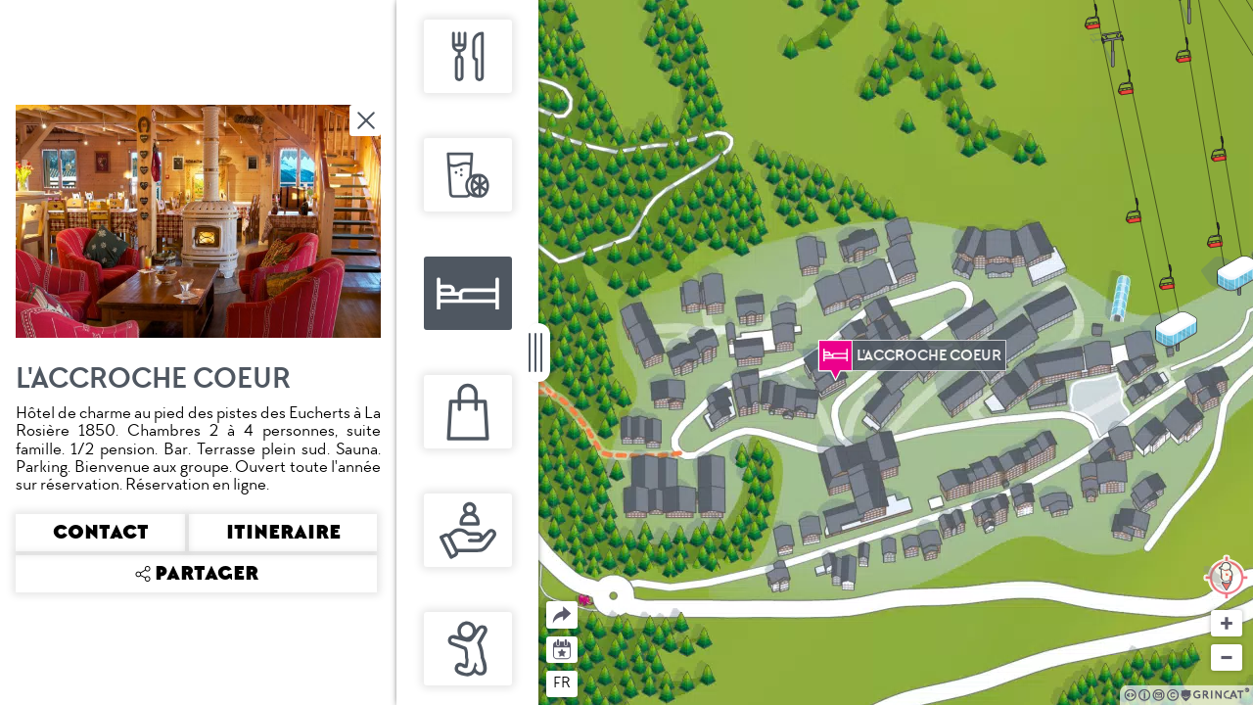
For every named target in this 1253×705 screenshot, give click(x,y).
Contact (101, 532)
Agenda (562, 647)
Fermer (367, 120)
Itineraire (283, 532)
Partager (546, 601)
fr (562, 682)
